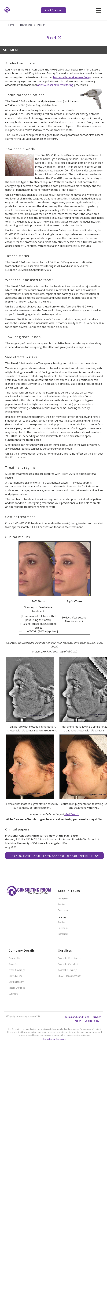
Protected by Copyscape (54, 1039)
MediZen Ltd (71, 814)
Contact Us (14, 958)
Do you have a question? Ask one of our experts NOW (54, 856)
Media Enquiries (17, 987)
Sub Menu (11, 50)
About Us (13, 964)
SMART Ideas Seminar (69, 975)
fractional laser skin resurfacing (72, 77)
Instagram (63, 898)
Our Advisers (15, 975)
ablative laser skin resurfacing (55, 85)
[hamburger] (99, 10)
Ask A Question (53, 10)
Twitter (61, 904)
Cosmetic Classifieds (68, 964)
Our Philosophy (16, 981)
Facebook (63, 910)
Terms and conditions (77, 1016)
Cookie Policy (92, 1020)
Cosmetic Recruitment (69, 958)
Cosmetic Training (67, 969)
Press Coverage (17, 969)
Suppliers (13, 993)
